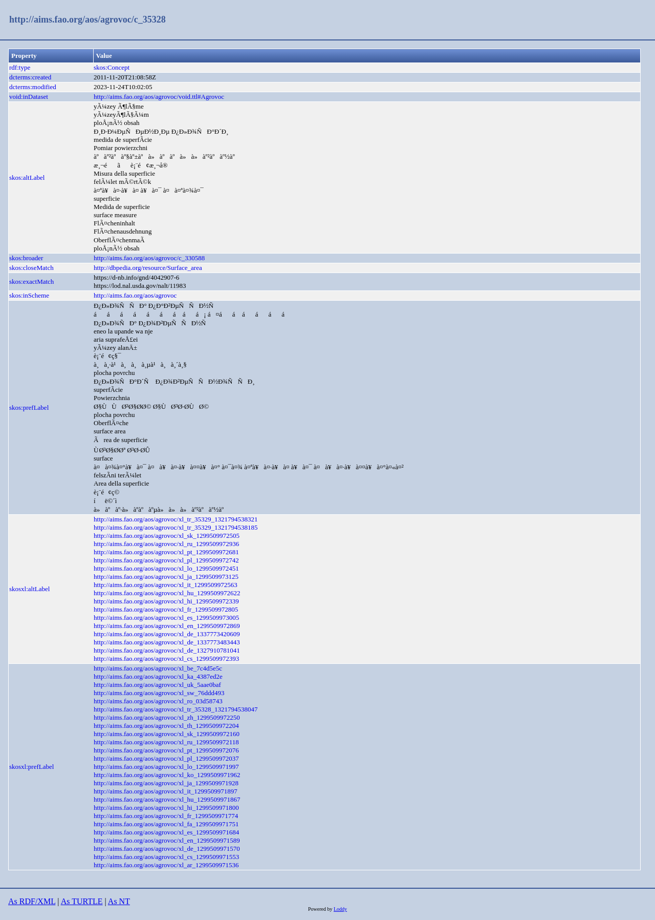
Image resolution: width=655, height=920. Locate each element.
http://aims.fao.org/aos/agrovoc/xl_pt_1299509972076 (166, 750)
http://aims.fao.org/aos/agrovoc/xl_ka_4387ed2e (158, 676)
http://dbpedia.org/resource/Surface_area (148, 267)
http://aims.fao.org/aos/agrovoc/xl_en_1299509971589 (167, 840)
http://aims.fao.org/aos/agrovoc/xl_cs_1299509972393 (166, 658)
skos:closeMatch (31, 267)
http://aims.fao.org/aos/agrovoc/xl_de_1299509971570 (167, 848)
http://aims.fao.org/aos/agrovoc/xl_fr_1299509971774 (166, 816)
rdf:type (19, 67)
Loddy (340, 909)
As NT (119, 901)
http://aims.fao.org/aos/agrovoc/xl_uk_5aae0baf (157, 684)
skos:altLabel (27, 177)
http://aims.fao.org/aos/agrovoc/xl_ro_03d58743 (158, 701)
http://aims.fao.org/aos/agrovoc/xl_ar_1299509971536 (166, 865)
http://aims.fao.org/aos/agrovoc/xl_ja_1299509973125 (166, 576)
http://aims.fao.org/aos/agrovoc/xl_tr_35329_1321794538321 (175, 519)
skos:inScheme (29, 295)
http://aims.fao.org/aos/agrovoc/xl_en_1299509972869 (167, 626)
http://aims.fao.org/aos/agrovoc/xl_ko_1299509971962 (167, 775)
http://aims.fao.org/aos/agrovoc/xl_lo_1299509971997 (166, 766)
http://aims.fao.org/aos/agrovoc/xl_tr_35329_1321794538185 (175, 527)
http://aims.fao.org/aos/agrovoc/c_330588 (149, 258)
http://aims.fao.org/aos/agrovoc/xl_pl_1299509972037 (166, 758)
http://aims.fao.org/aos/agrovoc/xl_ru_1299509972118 (166, 742)
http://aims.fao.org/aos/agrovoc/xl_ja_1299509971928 (166, 783)
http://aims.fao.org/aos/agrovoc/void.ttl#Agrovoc (159, 96)
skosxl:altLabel (29, 589)
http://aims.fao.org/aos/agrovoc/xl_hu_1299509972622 (167, 593)
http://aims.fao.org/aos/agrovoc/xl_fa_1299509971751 (166, 824)
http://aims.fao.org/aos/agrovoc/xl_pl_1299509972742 (166, 560)
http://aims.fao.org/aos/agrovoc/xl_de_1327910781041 (167, 650)
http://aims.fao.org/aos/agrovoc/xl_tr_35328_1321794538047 (175, 709)
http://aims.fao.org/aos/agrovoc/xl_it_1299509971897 (165, 791)
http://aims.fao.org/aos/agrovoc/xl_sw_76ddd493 (159, 693)
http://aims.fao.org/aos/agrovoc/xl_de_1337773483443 (167, 642)
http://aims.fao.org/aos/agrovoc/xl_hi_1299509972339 (166, 601)
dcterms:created (30, 77)
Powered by (321, 909)
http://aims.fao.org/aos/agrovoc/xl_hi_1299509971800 (166, 807)
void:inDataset (28, 96)
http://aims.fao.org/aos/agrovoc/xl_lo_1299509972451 (166, 568)
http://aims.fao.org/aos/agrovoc (135, 295)
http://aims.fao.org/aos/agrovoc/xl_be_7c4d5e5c (158, 668)
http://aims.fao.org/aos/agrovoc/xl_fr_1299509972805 (166, 609)
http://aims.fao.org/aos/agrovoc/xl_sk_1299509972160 (166, 734)
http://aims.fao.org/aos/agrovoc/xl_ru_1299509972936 (166, 544)
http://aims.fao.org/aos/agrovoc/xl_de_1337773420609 (167, 634)
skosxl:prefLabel (31, 766)
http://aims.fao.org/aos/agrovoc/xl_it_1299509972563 (165, 585)
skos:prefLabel (29, 407)
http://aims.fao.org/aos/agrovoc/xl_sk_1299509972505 (166, 535)
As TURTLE (82, 901)
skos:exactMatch (31, 281)
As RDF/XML (31, 901)
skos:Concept (111, 67)
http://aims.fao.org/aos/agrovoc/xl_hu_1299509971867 (167, 799)
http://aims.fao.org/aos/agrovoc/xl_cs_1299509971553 (166, 857)
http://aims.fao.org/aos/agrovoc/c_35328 (87, 19)
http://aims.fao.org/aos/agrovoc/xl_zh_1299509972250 (167, 717)
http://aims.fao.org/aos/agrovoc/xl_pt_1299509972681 (166, 552)
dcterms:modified (32, 87)
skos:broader (26, 258)
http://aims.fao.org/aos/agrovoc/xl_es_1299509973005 (166, 617)
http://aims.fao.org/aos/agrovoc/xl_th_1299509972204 (166, 725)
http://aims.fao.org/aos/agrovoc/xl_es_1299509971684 (166, 832)
